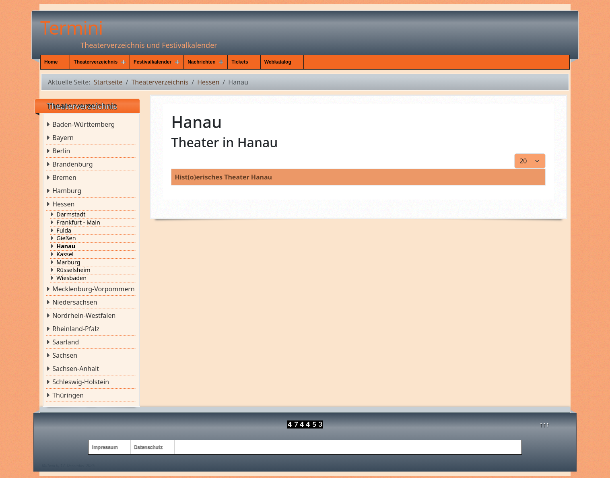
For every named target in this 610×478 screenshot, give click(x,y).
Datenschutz (148, 447)
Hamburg (66, 190)
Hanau (65, 246)
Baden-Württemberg (83, 124)
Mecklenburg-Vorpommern (93, 288)
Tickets (239, 62)
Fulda (63, 230)
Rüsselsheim (73, 270)
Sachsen (64, 355)
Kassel (65, 254)
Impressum (105, 447)
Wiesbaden (71, 278)
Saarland (65, 342)
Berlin (61, 150)
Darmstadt (70, 214)
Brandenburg (72, 164)
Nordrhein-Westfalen (83, 315)
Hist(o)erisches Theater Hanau (223, 177)
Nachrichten (201, 62)
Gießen (66, 238)
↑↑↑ (544, 424)
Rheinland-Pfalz (75, 328)
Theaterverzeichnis (95, 62)
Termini (71, 27)
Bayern (63, 137)
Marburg (68, 262)
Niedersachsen (74, 302)
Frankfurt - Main (78, 222)
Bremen (64, 177)
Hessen (63, 204)
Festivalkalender (152, 62)
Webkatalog (277, 62)
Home (51, 62)
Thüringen (68, 395)
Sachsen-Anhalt (75, 368)
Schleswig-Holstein (80, 381)
